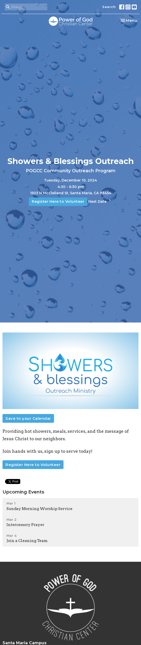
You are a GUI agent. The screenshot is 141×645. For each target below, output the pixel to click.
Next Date (100, 201)
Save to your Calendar (28, 418)
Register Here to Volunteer (58, 201)
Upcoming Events (23, 492)
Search (109, 7)
